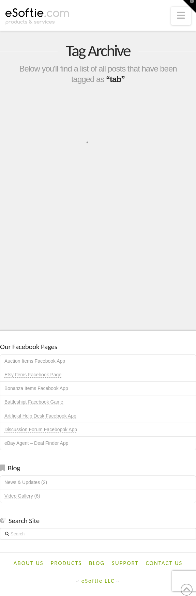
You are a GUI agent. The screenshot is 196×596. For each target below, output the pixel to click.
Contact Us (164, 563)
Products (66, 563)
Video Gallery (18, 496)
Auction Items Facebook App (34, 361)
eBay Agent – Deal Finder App (36, 443)
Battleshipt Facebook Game (33, 402)
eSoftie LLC (98, 580)
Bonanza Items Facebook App (36, 388)
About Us (29, 563)
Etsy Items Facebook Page (32, 374)
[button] (181, 16)
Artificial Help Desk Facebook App (40, 416)
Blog (97, 563)
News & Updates (22, 482)
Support (125, 563)
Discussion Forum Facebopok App (40, 429)
